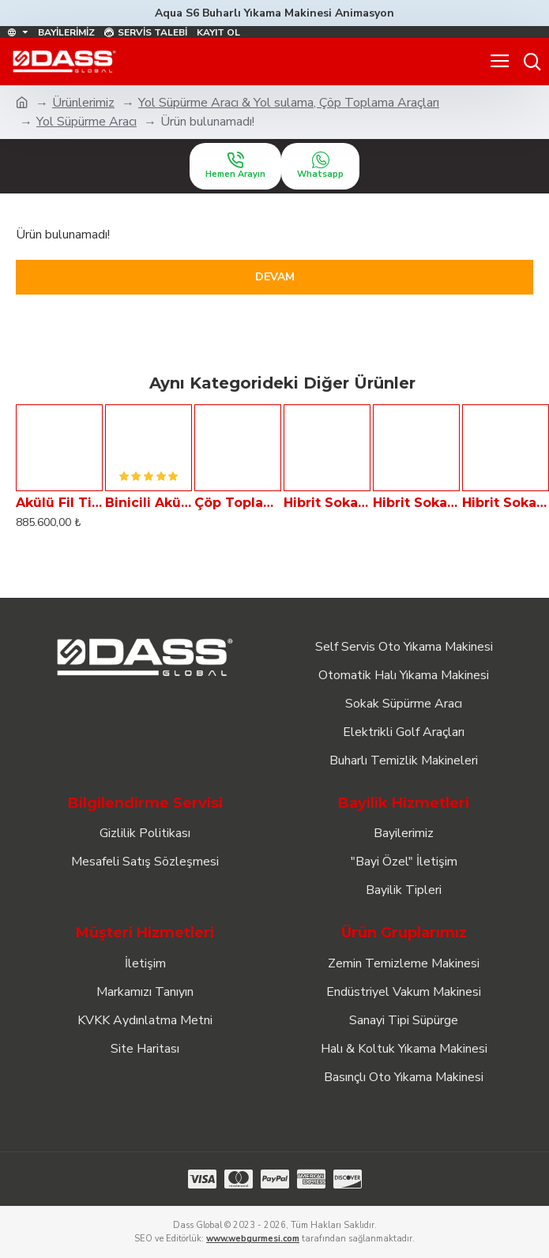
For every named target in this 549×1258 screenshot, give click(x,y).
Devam (275, 276)
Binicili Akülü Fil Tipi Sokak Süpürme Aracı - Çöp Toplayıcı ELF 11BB (148, 502)
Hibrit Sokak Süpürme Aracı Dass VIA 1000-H (327, 502)
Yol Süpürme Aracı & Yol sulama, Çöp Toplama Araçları (288, 102)
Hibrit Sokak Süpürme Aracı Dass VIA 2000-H (416, 502)
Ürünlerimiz (83, 102)
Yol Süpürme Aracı (86, 121)
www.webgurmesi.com (252, 1239)
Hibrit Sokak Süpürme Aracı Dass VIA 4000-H (505, 502)
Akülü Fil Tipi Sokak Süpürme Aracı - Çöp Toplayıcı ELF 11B (59, 502)
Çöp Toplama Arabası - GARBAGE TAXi (237, 502)
